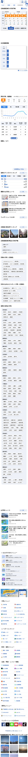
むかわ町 (16, 406)
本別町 (19, 393)
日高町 (4, 412)
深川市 (10, 440)
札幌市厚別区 (13, 425)
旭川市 (4, 322)
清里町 (4, 351)
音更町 (9, 386)
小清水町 (10, 351)
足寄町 (4, 396)
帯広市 (4, 386)
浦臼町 (9, 445)
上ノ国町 (15, 479)
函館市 (4, 469)
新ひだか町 (16, 414)
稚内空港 (22, 263)
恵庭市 (22, 427)
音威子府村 (10, 335)
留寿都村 (20, 456)
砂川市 (19, 438)
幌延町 (11, 317)
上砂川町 (5, 443)
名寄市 (14, 322)
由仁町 (10, 443)
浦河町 (19, 412)
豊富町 (9, 314)
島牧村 (9, 453)
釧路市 (4, 378)
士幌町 (14, 386)
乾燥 (4, 58)
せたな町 (20, 482)
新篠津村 (20, 430)
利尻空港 (16, 261)
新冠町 (14, 412)
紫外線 (3, 51)
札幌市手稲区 (20, 425)
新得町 (9, 388)
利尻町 (19, 314)
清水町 (14, 388)
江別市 (12, 427)
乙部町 (4, 482)
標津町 (20, 370)
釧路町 (9, 378)
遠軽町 (9, 362)
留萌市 (4, 340)
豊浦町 (4, 404)
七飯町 (15, 471)
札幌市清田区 (6, 427)
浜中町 (19, 378)
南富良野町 (19, 330)
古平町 (4, 463)
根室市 (4, 370)
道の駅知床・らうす (7, 300)
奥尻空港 (5, 274)
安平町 (10, 406)
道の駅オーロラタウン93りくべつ (10, 252)
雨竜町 (10, 448)
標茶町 (4, 380)
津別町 (14, 348)
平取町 (9, 412)
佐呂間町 (16, 351)
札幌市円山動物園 (7, 293)
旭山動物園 (5, 298)
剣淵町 (14, 332)
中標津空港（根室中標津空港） (17, 271)
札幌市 (4, 246)
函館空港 (21, 269)
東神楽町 (10, 325)
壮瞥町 (9, 404)
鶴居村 (15, 380)
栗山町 (20, 443)
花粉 (4, 62)
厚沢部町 (20, 479)
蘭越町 (4, 456)
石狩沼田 (6, 187)
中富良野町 (12, 330)
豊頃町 (14, 393)
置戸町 (15, 356)
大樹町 (15, 391)
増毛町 (9, 340)
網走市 (4, 348)
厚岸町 (14, 378)
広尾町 (20, 391)
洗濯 (4, 65)
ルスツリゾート (16, 293)
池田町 (9, 393)
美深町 (4, 335)
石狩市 (10, 430)
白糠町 (20, 380)
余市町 (14, 463)
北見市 (4, 356)
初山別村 (10, 343)
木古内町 (10, 471)
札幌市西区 (5, 425)
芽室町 (19, 388)
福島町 (19, 469)
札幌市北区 (13, 420)
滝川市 (14, 438)
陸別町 (9, 396)
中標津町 (15, 370)
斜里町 (19, 348)
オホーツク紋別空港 (14, 263)
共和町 (21, 458)
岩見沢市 (10, 435)
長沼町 (15, 443)
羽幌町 (4, 343)
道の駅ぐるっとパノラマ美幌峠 (16, 298)
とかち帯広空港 (6, 266)
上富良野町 (5, 330)
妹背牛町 (21, 445)
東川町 (14, 327)
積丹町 (19, 461)
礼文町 (14, 314)
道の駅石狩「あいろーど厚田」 (9, 290)
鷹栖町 (4, 325)
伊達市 (20, 401)
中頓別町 (20, 312)
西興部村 (10, 364)
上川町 (9, 327)
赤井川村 (20, 463)
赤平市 (4, 438)
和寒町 (9, 332)
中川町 (16, 335)
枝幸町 (4, 314)
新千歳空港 (5, 263)
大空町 (21, 351)
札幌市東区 (20, 420)
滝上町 (19, 362)
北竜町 (15, 448)
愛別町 (4, 327)
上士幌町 (20, 386)
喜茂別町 (5, 458)
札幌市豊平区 (14, 422)
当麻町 (15, 325)
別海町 (9, 370)
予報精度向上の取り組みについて (13, 730)
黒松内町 (20, 453)
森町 (4, 474)
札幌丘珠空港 (6, 271)
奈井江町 (20, 440)
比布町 (20, 325)
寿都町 (14, 453)
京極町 (10, 458)
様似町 (4, 414)
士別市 (9, 322)
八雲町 (4, 479)
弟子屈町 (10, 380)
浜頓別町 (15, 312)
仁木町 (9, 463)
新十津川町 (15, 445)
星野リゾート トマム (16, 288)
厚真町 (19, 404)
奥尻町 (9, 482)
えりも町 (10, 414)
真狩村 (15, 456)
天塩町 (20, 343)
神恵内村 (14, 461)
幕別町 (4, 393)
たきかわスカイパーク (8, 261)
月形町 (4, 445)
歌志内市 (5, 440)
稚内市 (4, 312)
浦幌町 (14, 396)
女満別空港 (5, 279)
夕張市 (4, 435)
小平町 (14, 340)
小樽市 (4, 453)
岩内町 (4, 461)
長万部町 (9, 474)
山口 (5, 181)
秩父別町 (5, 448)
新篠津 (5, 184)
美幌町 (9, 348)
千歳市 (17, 427)
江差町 (9, 479)
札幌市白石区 (6, 422)
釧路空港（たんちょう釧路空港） (10, 269)
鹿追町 (4, 388)
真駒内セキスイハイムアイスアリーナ (11, 295)
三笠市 (9, 438)
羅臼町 (4, 372)
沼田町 (20, 448)
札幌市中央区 (6, 420)
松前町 (14, 469)
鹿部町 (20, 471)
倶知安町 (16, 458)
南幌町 (15, 440)
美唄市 (15, 435)
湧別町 (14, 362)
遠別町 (15, 343)
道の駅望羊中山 (6, 288)
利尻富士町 (5, 317)
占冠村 (4, 332)
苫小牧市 (10, 401)
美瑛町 (19, 327)
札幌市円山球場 (17, 300)
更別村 (10, 391)
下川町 (19, 332)
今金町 (14, 482)
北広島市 (5, 430)
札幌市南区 (21, 422)
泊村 (9, 461)
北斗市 (9, 469)
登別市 (15, 401)
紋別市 (4, 362)
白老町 (14, 404)
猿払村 (9, 312)
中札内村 (5, 391)
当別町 (15, 430)
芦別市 (20, 435)
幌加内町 (21, 335)
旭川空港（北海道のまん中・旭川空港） (11, 276)
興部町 (4, 364)
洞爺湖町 (5, 406)
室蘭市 (4, 401)
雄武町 (15, 364)
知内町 (4, 471)
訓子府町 (10, 356)
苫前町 (19, 340)
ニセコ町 (10, 456)
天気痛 (3, 54)
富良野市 (20, 322)
